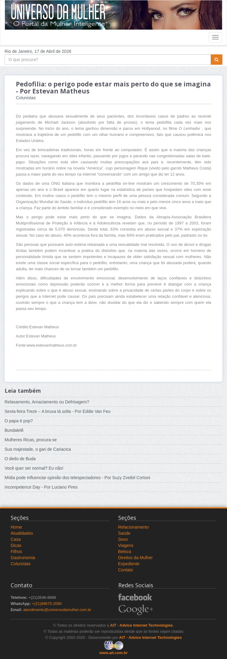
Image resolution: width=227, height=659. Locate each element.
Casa (16, 539)
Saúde (124, 533)
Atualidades (22, 533)
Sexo (123, 539)
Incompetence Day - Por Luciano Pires (41, 487)
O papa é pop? (19, 420)
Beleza (124, 551)
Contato (125, 569)
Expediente (129, 563)
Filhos (16, 551)
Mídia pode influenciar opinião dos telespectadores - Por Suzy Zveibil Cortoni (77, 477)
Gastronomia (23, 557)
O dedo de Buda (20, 458)
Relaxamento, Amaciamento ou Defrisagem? (47, 401)
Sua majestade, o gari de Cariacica (38, 449)
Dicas (16, 545)
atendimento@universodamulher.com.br (57, 610)
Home (16, 527)
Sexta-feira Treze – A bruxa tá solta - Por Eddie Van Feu (58, 411)
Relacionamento (133, 527)
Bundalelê (14, 430)
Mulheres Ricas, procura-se (31, 439)
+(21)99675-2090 (47, 604)
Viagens (125, 545)
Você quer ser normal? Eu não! (34, 468)
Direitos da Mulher (135, 557)
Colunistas (20, 563)
